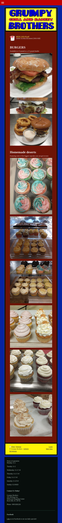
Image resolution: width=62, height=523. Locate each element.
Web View (49, 449)
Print (12, 447)
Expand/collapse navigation (31, 3)
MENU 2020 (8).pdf (22, 36)
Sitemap (18, 447)
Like (8, 519)
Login (51, 447)
